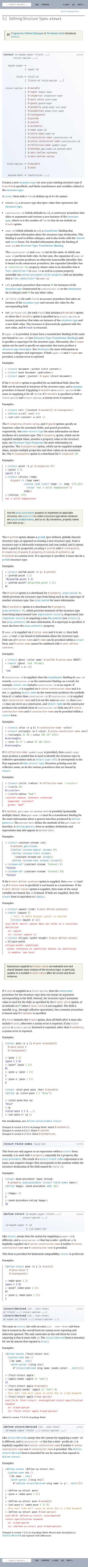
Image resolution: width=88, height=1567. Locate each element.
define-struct (14, 1214)
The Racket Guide (55, 33)
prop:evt (27, 516)
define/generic (25, 826)
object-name (28, 692)
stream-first (32, 853)
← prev (66, 5)
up (73, 5)
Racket (70, 12)
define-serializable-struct (44, 1121)
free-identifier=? (16, 271)
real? (46, 484)
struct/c (73, 618)
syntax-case (16, 1357)
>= (61, 484)
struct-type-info (46, 759)
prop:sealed (70, 593)
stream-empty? (32, 850)
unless (29, 484)
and (38, 484)
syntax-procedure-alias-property (42, 275)
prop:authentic (11, 610)
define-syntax (15, 1354)
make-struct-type (33, 431)
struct (55, 19)
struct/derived (15, 1308)
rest (28, 1361)
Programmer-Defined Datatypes (27, 33)
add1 (49, 1186)
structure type (27, 182)
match (13, 242)
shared (80, 238)
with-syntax (19, 1364)
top (36, 5)
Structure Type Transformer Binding (41, 245)
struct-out (20, 685)
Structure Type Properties (28, 442)
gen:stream (30, 846)
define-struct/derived (20, 1426)
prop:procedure (25, 513)
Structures (43, 349)
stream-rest (31, 860)
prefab (41, 537)
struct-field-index (18, 1143)
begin (40, 896)
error (31, 487)
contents (45, 5)
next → (81, 5)
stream (47, 850)
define (13, 413)
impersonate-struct (50, 614)
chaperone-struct (13, 618)
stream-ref (16, 864)
